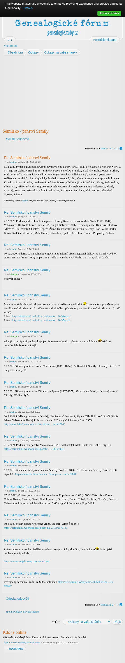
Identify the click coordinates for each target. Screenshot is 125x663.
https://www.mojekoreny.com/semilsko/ (26, 561)
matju (13, 162)
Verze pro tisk (10, 45)
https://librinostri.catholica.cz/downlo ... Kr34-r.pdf (41, 316)
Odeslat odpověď (17, 139)
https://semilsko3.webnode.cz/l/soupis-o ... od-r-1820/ (45, 474)
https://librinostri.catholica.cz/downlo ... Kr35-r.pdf (41, 320)
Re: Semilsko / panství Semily (27, 158)
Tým (6, 642)
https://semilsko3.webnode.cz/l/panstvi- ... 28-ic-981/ (34, 448)
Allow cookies (109, 13)
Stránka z (106, 148)
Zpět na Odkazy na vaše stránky (22, 611)
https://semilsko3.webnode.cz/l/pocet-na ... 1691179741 (35, 527)
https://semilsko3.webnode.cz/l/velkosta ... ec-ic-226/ (34, 424)
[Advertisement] (62, 90)
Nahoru (120, 204)
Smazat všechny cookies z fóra (25, 642)
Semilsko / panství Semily (25, 131)
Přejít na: (56, 621)
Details (28, 8)
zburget (14, 274)
